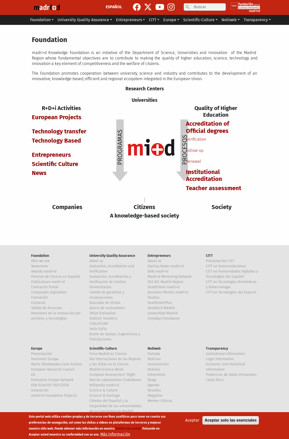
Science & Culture (103, 390)
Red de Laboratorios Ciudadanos (115, 380)
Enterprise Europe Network (52, 380)
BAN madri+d (158, 271)
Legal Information (220, 359)
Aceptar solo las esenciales (231, 420)
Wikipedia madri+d (104, 385)
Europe (36, 348)
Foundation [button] (40, 19)
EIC (33, 375)
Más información (115, 434)
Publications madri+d (48, 282)
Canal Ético (215, 380)
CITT (209, 256)
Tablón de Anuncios (46, 308)
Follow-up (194, 150)
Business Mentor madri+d (168, 292)
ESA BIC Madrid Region (165, 282)
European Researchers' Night (112, 375)
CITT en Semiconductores (226, 266)
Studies (154, 297)
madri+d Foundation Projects (54, 395)
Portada (154, 354)
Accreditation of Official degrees (207, 127)
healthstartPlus (160, 303)
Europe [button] (169, 19)
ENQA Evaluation (102, 313)
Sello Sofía (98, 329)
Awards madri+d (44, 271)
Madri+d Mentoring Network (169, 276)
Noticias (154, 359)
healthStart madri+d (163, 287)
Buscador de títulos (104, 303)
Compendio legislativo (48, 292)
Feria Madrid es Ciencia (108, 354)
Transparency (217, 348)
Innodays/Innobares (164, 318)
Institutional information (225, 354)
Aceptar (192, 420)
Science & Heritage (104, 395)
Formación (39, 297)
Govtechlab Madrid (162, 313)
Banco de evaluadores (107, 308)
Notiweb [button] (229, 19)
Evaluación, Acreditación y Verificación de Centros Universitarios (110, 281)
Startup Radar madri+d (165, 266)
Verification (196, 139)
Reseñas (154, 390)
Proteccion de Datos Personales (231, 375)
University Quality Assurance (112, 256)
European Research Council (52, 369)
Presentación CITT (220, 261)
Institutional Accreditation (204, 175)
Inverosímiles (158, 364)
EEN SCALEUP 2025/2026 (50, 385)
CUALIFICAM (98, 324)
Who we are (40, 261)
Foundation (40, 256)
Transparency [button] (256, 19)
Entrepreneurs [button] (129, 19)
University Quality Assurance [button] (83, 19)
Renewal (193, 161)
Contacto (38, 303)
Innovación (40, 390)
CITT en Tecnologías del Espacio (231, 292)
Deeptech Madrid (161, 308)
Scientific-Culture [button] (199, 19)
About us (96, 261)
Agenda (153, 385)
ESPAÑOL (114, 6)
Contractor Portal (44, 287)
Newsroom (39, 266)
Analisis (154, 369)
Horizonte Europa (44, 359)
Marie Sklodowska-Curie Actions (56, 364)
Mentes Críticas (160, 401)
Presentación (41, 354)
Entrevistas (156, 375)
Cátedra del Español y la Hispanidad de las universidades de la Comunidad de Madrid (115, 406)
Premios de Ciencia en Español (55, 276)
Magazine (155, 395)
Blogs (152, 380)
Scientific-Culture (103, 348)
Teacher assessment (213, 188)
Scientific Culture (55, 164)
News (39, 172)
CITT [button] (152, 19)
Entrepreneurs (159, 256)
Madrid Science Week (106, 369)
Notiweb (154, 348)
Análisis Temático (103, 318)
